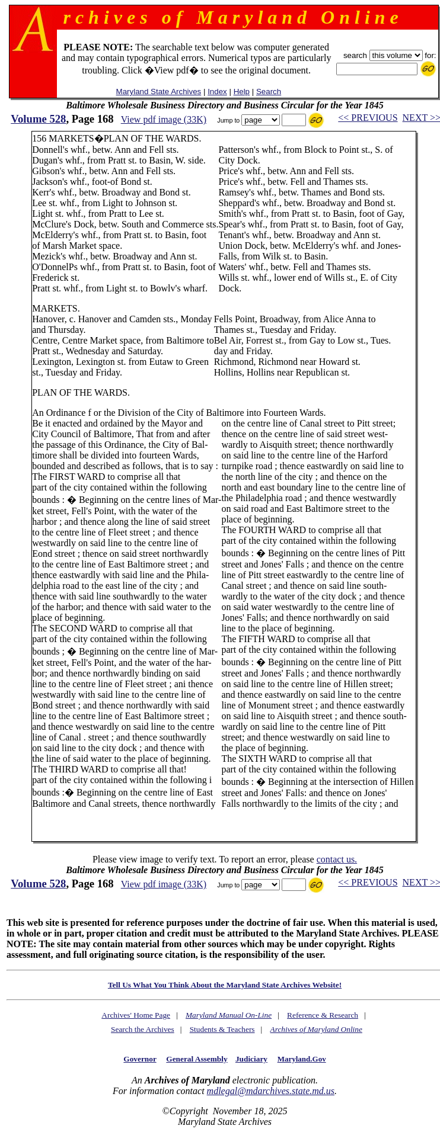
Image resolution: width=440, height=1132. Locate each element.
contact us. (337, 859)
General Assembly (196, 1058)
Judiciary (251, 1058)
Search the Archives (142, 1029)
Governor (139, 1058)
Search (268, 91)
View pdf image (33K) (163, 119)
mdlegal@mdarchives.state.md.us (270, 1091)
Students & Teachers (222, 1029)
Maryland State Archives (159, 91)
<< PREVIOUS (367, 118)
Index (217, 91)
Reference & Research (322, 1015)
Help (242, 91)
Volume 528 (38, 119)
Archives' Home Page (135, 1015)
